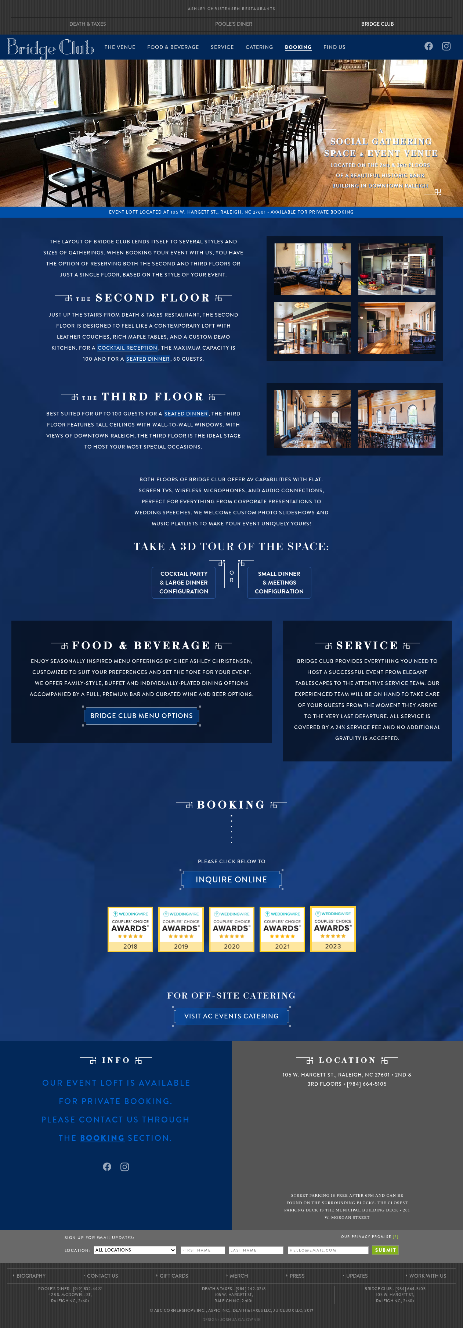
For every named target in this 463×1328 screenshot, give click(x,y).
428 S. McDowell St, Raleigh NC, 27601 (70, 1298)
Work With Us (427, 1275)
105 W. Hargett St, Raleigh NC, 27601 (233, 1298)
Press (297, 1275)
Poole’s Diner (233, 24)
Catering (259, 47)
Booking (298, 47)
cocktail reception (128, 347)
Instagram (446, 46)
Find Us (334, 47)
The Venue (120, 47)
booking (102, 1138)
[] (396, 1236)
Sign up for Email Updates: (100, 1237)
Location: (78, 1250)
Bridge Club (377, 24)
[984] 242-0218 (251, 1289)
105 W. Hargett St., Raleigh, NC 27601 (218, 212)
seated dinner (148, 359)
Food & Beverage (173, 47)
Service (222, 47)
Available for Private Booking (312, 212)
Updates (357, 1275)
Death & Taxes (87, 24)
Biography (31, 1275)
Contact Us (102, 1275)
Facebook (428, 46)
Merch (239, 1275)
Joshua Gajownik (240, 1319)
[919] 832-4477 (87, 1289)
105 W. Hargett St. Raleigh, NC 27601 (336, 1074)
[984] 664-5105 (367, 1084)
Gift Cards (174, 1275)
